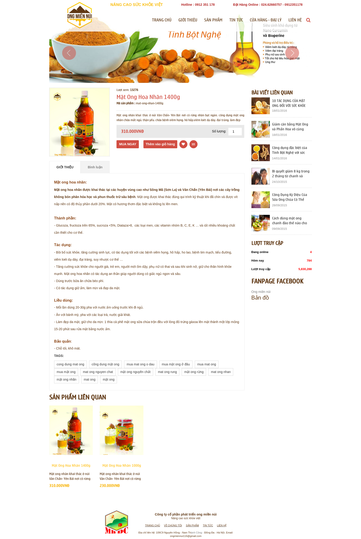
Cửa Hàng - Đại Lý (266, 20)
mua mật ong (66, 372)
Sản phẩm (213, 20)
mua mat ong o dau (140, 364)
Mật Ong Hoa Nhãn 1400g (71, 465)
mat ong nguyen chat (98, 372)
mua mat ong (206, 364)
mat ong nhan (221, 372)
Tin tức (236, 20)
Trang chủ (162, 20)
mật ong (108, 379)
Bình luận (95, 167)
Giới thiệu (187, 20)
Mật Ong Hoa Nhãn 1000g (121, 465)
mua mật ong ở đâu (176, 364)
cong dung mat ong (70, 364)
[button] (69, 64)
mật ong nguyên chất (135, 372)
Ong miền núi (261, 292)
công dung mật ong (105, 364)
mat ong (90, 379)
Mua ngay (127, 144)
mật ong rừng (194, 372)
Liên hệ (295, 20)
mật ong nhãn (66, 379)
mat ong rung (167, 372)
